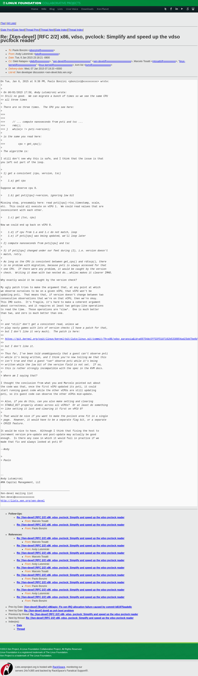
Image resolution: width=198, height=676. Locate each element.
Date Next (18, 29)
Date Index (61, 29)
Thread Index (76, 29)
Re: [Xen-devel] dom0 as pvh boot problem (49, 610)
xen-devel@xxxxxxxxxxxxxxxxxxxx (72, 61)
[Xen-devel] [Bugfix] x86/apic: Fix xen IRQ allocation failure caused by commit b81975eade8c (78, 606)
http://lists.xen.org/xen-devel (23, 501)
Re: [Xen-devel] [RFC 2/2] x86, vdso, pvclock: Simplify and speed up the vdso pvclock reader (70, 517)
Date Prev (6, 29)
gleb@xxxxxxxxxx (39, 61)
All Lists (11, 23)
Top (3, 23)
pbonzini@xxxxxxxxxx (41, 50)
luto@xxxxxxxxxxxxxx (47, 54)
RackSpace (59, 667)
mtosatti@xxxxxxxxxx (164, 61)
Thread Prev (32, 29)
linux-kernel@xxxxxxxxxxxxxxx (56, 65)
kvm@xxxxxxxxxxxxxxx (98, 65)
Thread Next (47, 29)
